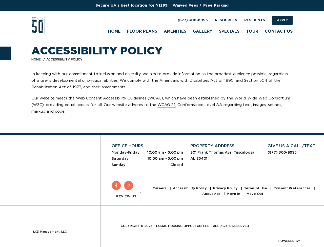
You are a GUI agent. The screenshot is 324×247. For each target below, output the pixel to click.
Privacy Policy (226, 188)
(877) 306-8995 (193, 20)
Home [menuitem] (114, 31)
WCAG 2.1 (166, 104)
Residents (254, 20)
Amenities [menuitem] (175, 31)
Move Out (255, 194)
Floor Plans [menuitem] (142, 31)
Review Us (126, 196)
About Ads (211, 194)
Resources (226, 20)
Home (36, 59)
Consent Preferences (292, 188)
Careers (160, 188)
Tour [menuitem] (252, 31)
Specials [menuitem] (229, 31)
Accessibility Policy (190, 188)
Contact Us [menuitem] (279, 31)
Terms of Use (256, 188)
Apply (282, 20)
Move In (234, 194)
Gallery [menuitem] (202, 31)
